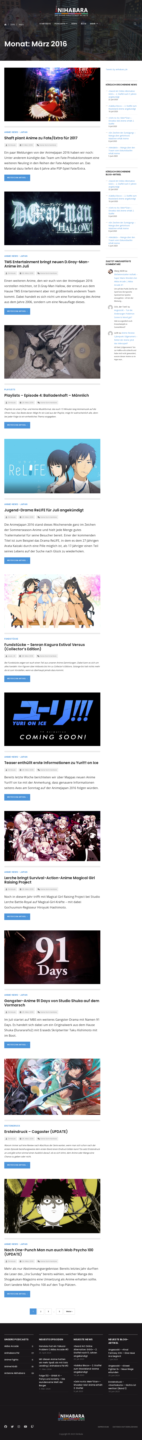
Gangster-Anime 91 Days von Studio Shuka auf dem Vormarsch (51, 1003)
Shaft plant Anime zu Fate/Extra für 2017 (41, 138)
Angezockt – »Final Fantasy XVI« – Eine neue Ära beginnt (121, 1353)
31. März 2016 (26, 145)
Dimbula (11, 145)
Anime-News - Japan (15, 132)
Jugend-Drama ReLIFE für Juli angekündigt (44, 510)
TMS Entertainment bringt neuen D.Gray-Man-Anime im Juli (46, 264)
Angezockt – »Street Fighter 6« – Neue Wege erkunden (120, 1369)
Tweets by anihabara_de (116, 69)
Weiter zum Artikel (17, 177)
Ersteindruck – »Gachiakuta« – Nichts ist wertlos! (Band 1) (122, 1385)
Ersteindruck (12, 1125)
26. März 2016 (26, 889)
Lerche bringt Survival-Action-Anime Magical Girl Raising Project (49, 880)
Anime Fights (11, 1359)
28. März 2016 (26, 656)
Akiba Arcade (11, 1346)
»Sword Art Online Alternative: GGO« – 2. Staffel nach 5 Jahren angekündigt (122, 94)
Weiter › (69, 1311)
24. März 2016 (26, 1261)
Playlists (9, 389)
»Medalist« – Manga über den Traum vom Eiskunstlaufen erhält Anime (122, 150)
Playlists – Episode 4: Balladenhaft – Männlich (46, 395)
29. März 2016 (26, 402)
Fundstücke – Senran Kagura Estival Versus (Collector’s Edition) (44, 647)
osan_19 (10, 656)
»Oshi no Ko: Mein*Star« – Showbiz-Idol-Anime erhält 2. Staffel (121, 121)
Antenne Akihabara (14, 1373)
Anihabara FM (11, 1353)
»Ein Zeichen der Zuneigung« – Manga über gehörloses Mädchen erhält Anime (122, 135)
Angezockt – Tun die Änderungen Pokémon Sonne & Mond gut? (124, 313)
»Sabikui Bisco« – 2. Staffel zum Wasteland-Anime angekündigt (87, 1368)
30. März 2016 (26, 273)
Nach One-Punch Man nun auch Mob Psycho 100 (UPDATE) (48, 1252)
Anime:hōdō (10, 1366)
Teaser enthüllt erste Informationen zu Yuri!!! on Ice (51, 762)
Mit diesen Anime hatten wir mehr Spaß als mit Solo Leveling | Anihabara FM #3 (53, 1362)
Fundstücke (11, 638)
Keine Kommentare (46, 145)
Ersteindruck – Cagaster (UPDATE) (36, 1131)
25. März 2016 (26, 1012)
